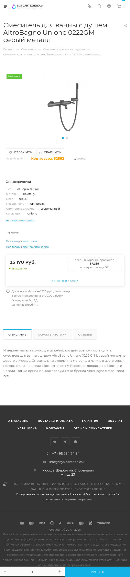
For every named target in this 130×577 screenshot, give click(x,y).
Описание (17, 334)
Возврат (115, 420)
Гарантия (90, 420)
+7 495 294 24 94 (66, 453)
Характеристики (52, 334)
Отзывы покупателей (93, 428)
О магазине (18, 420)
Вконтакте (54, 441)
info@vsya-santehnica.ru (68, 462)
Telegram (65, 441)
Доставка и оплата (55, 420)
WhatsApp (75, 441)
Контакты (55, 428)
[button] (63, 138)
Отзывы (85, 334)
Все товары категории (21, 241)
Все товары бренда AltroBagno (27, 246)
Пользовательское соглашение (77, 489)
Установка (27, 428)
